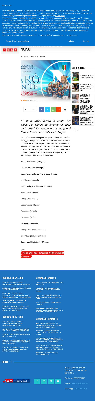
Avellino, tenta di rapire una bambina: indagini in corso (14, 302)
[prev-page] (73, 130)
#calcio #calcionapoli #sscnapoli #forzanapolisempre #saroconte (42, 255)
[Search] (79, 2)
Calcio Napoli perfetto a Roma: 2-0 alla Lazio (87, 76)
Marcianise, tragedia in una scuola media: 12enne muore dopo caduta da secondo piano (49, 310)
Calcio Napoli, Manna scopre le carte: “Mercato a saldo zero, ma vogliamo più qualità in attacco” (87, 120)
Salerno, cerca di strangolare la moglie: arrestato (16, 335)
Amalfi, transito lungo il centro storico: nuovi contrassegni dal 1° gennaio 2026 (16, 342)
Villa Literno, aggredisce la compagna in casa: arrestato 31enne (48, 290)
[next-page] (77, 130)
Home (4, 32)
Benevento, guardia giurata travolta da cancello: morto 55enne (48, 332)
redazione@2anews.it (79, 383)
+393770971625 (80, 389)
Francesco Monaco (12, 43)
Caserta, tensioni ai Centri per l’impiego (48, 303)
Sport (10, 32)
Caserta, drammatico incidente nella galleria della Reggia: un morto (49, 297)
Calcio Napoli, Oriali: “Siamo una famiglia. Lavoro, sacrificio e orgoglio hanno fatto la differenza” (87, 109)
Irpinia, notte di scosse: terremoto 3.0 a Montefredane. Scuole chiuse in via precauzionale (16, 295)
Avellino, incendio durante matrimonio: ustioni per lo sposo (16, 283)
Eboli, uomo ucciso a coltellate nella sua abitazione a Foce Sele (15, 330)
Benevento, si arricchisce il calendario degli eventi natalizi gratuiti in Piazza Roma (49, 325)
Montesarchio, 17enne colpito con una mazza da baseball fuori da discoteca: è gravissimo (49, 340)
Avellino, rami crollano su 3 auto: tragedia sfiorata (16, 289)
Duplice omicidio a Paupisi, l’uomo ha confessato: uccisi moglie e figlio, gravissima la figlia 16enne (49, 347)
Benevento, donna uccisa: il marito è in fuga (47, 353)
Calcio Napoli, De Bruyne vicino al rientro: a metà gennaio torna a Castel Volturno (85, 98)
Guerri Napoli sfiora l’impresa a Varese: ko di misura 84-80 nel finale (87, 87)
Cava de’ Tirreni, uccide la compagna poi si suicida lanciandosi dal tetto (12, 323)
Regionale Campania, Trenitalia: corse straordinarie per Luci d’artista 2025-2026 (15, 349)
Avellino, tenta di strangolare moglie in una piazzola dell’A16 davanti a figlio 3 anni (15, 308)
